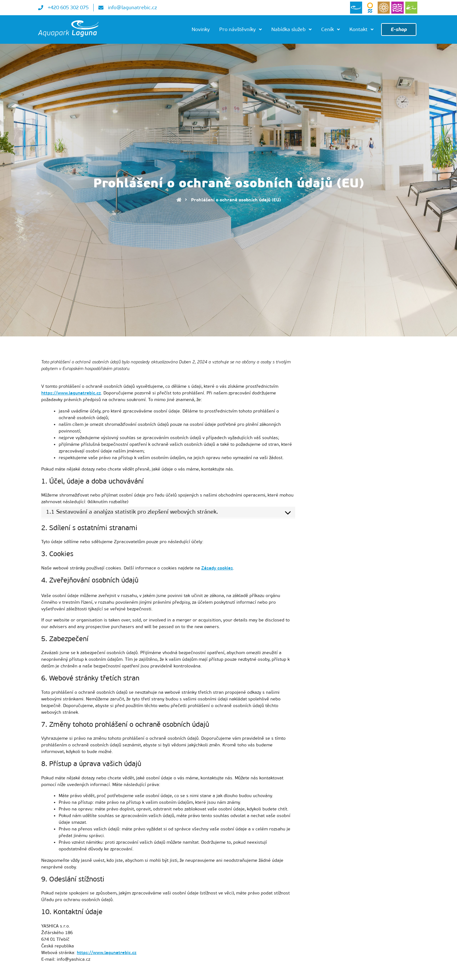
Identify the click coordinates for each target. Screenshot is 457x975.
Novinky (201, 29)
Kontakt (361, 29)
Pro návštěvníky (240, 29)
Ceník (330, 29)
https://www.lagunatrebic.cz (71, 393)
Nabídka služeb (291, 29)
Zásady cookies (217, 568)
